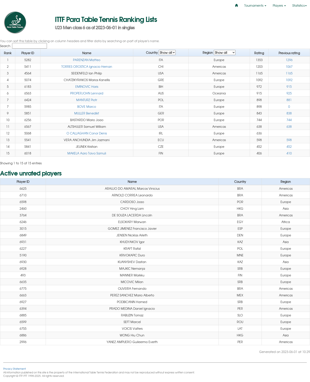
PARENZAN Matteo (86, 60)
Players (279, 5)
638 (289, 126)
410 (289, 153)
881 (289, 100)
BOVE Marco (86, 106)
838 (289, 113)
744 (289, 120)
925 (289, 93)
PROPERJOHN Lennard (86, 93)
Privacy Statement (14, 368)
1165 (289, 73)
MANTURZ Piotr (86, 100)
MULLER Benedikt (86, 113)
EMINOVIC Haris (86, 86)
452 (289, 146)
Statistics (299, 5)
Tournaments (255, 5)
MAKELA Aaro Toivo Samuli (86, 153)
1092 (289, 80)
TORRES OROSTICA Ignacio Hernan (86, 66)
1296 (289, 60)
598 (289, 140)
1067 (289, 66)
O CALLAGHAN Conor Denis (87, 133)
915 (289, 86)
